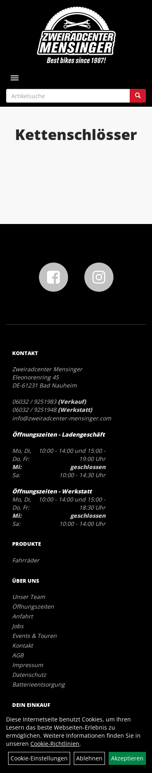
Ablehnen (89, 758)
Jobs (18, 626)
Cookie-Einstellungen (39, 758)
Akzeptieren (127, 758)
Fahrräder (25, 560)
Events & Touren (34, 636)
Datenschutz (29, 674)
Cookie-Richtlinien (54, 743)
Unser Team (28, 597)
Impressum (27, 665)
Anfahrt (22, 616)
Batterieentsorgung (38, 684)
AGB (18, 655)
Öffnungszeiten (33, 606)
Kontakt (22, 645)
